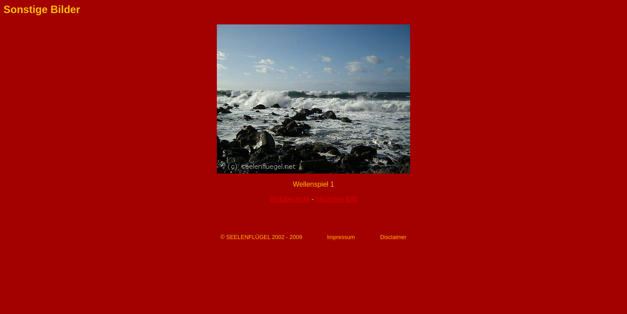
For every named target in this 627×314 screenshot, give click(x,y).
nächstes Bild (336, 199)
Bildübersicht (290, 199)
